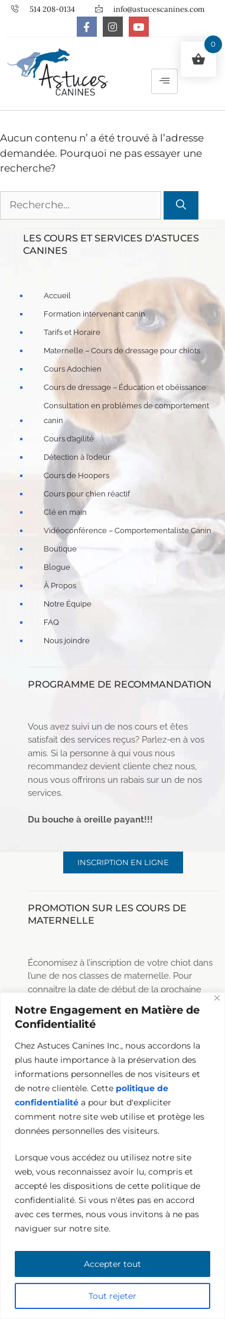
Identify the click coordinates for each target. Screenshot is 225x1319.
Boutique (60, 548)
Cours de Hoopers (76, 475)
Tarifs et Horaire (72, 332)
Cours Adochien (73, 369)
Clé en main (65, 512)
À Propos (60, 585)
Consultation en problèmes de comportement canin (126, 413)
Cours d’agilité (69, 438)
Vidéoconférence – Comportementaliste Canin (127, 530)
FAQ (51, 622)
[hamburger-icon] (164, 82)
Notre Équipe (68, 603)
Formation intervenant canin (94, 313)
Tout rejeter (112, 1296)
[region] (112, 1155)
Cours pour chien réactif (87, 493)
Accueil (57, 295)
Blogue (57, 567)
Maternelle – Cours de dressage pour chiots (122, 350)
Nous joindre (67, 640)
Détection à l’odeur (77, 457)
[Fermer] (217, 998)
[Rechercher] (181, 205)
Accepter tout (112, 1264)
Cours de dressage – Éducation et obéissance (125, 387)
